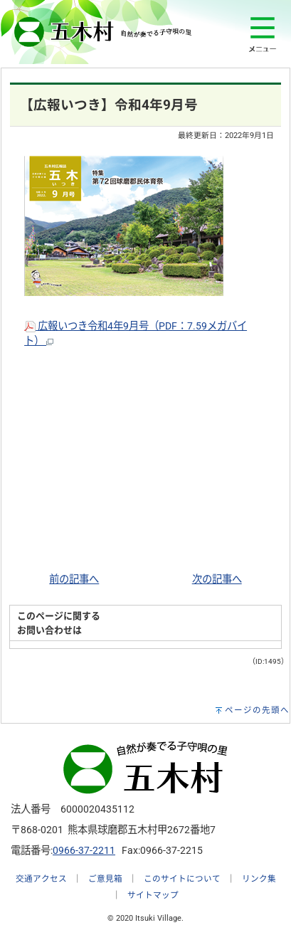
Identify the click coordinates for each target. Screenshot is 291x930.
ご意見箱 (105, 879)
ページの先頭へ (257, 710)
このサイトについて (182, 879)
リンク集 (259, 879)
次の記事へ (217, 580)
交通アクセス (41, 879)
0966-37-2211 (84, 851)
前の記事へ (74, 580)
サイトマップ (153, 895)
